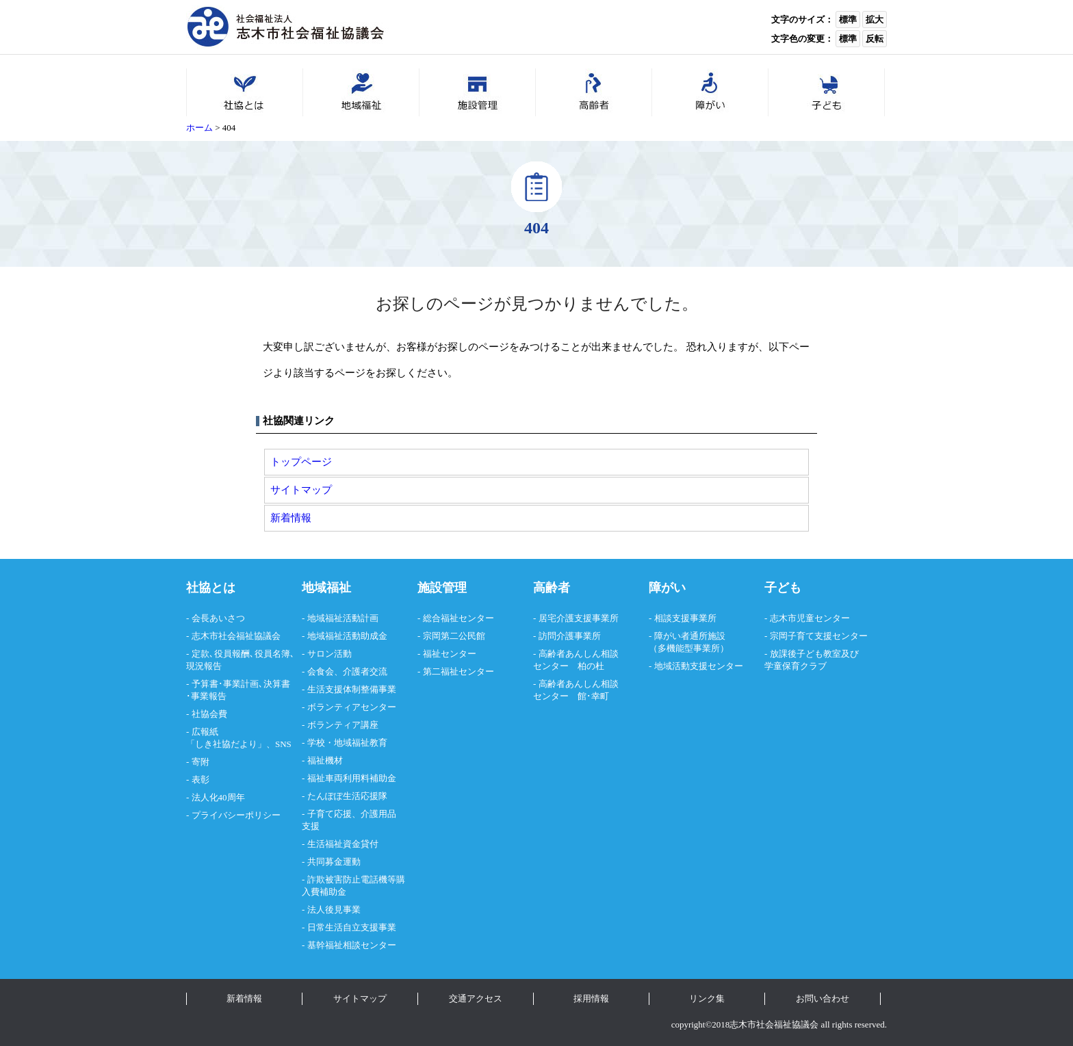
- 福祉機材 (322, 760)
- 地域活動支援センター (696, 666)
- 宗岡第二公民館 (451, 636)
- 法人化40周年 (215, 797)
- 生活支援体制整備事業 (349, 689)
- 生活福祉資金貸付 (340, 844)
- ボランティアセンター (349, 707)
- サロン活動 (327, 654)
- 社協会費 (206, 714)
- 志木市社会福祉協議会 (233, 636)
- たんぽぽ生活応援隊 (344, 796)
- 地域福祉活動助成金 (344, 636)
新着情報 (290, 517)
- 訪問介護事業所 (567, 636)
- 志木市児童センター (807, 618)
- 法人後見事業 (331, 909)
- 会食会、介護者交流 (344, 671)
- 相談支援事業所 (682, 618)
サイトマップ (301, 489)
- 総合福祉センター (455, 618)
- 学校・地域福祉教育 (344, 742)
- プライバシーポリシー (233, 815)
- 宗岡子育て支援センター (816, 636)
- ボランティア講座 (340, 725)
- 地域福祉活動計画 (340, 618)
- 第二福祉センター (455, 671)
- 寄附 (197, 762)
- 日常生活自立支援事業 (349, 927)
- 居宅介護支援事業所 (576, 618)
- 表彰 (197, 779)
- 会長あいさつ (215, 618)
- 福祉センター (446, 654)
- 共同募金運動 (331, 862)
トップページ (301, 461)
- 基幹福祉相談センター (349, 945)
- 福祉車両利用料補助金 (349, 778)
